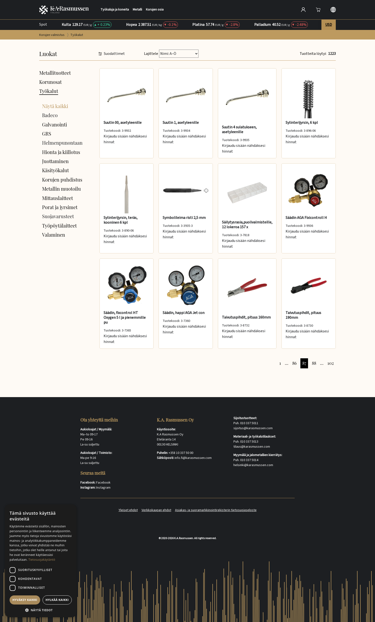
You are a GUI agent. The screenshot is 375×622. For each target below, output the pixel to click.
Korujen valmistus (52, 35)
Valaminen (53, 234)
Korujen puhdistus (62, 179)
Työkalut (48, 91)
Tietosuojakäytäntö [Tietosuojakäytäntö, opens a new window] (41, 560)
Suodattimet (112, 53)
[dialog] (41, 560)
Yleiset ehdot (128, 510)
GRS (46, 133)
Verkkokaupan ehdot (156, 510)
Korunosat (50, 82)
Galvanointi (54, 124)
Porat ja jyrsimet (59, 207)
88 (314, 363)
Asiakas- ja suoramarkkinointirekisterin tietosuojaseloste (216, 510)
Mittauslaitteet (57, 198)
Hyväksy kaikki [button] (24, 600)
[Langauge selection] (333, 9)
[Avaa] (318, 9)
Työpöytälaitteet (59, 225)
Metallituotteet (55, 72)
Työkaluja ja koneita (114, 10)
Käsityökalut (55, 170)
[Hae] (286, 9)
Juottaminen (55, 161)
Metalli (137, 10)
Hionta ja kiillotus (61, 152)
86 (294, 363)
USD (328, 24)
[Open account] (303, 9)
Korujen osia (155, 10)
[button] (41, 610)
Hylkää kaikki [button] (57, 600)
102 (330, 363)
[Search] (252, 9)
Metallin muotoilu (61, 188)
